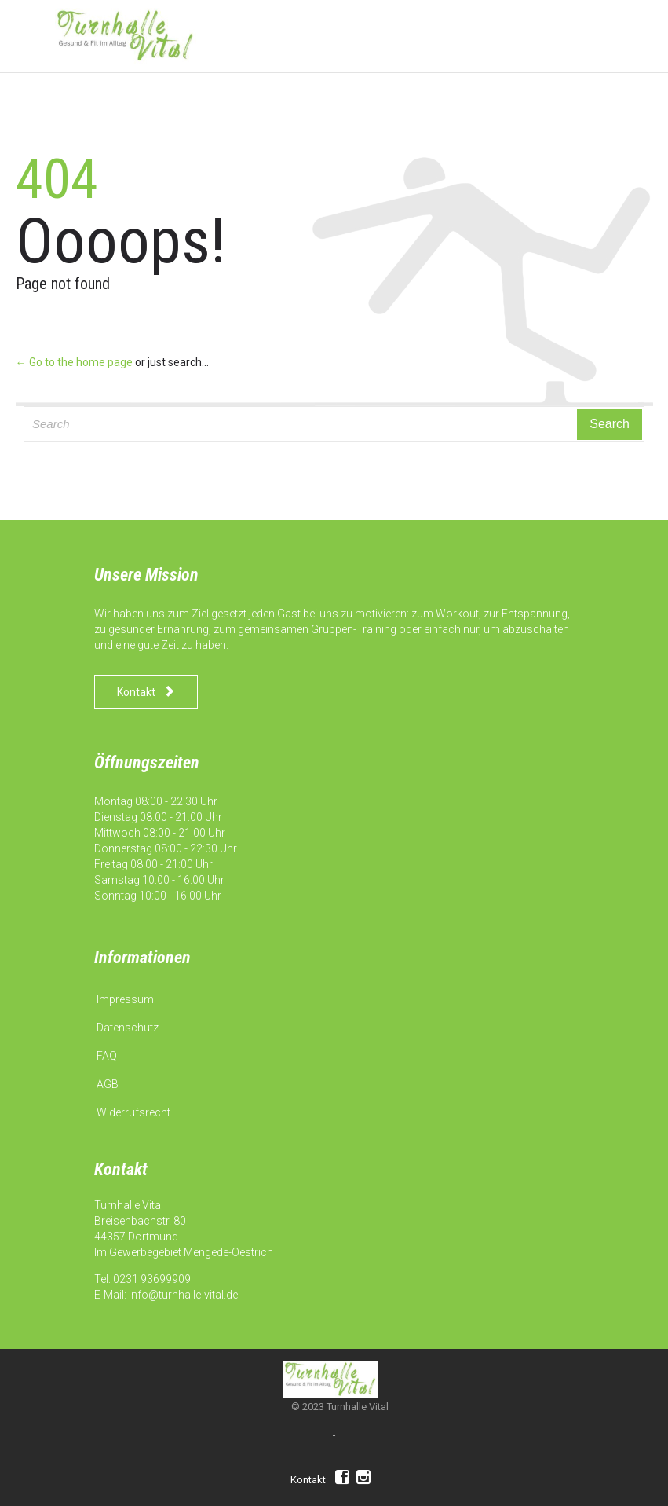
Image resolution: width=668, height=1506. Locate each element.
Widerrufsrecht (133, 1112)
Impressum (125, 999)
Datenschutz (128, 1027)
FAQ (107, 1056)
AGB (108, 1084)
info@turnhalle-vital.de (183, 1294)
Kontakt (308, 1480)
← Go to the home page (74, 362)
